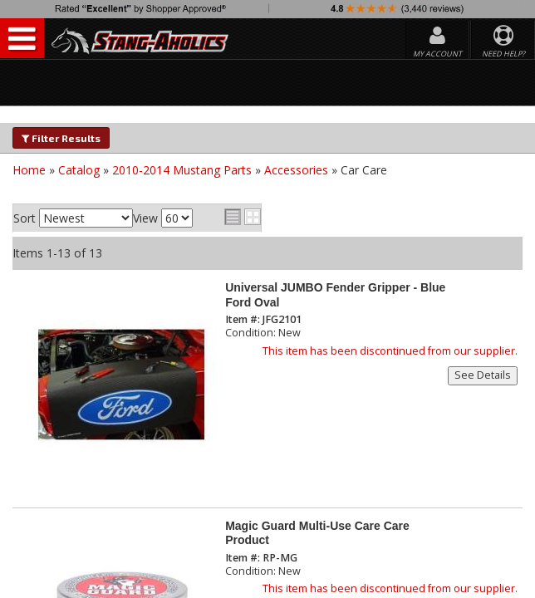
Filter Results (61, 138)
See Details (482, 375)
